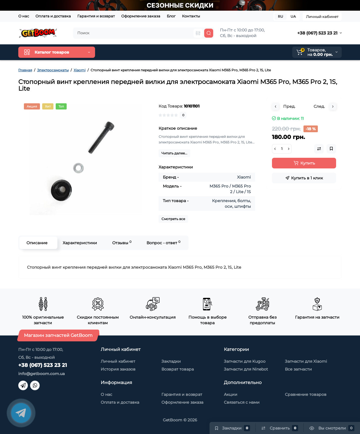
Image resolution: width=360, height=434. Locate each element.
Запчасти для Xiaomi (306, 361)
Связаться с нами (242, 402)
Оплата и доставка (53, 16)
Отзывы (121, 242)
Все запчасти (298, 369)
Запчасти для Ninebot (246, 369)
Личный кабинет (322, 16)
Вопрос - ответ (163, 242)
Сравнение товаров (306, 394)
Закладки (171, 361)
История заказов (118, 369)
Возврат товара (177, 369)
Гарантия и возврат (96, 16)
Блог (171, 16)
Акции (230, 394)
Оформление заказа (140, 16)
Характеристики (80, 242)
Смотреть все (173, 219)
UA (293, 16)
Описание (37, 242)
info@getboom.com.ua (41, 373)
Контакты (191, 16)
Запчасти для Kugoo (245, 361)
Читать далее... (174, 153)
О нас (23, 16)
